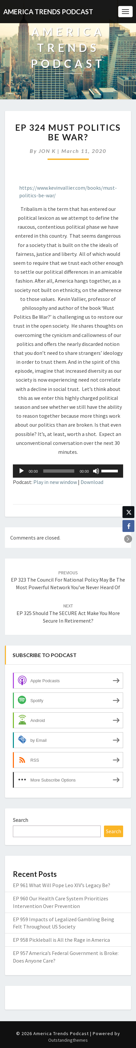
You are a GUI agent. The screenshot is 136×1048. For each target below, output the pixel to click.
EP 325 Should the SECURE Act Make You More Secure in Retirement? (68, 613)
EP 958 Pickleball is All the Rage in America (61, 939)
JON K (47, 151)
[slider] (59, 471)
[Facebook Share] (128, 526)
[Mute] (96, 471)
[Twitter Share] (128, 512)
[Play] (21, 471)
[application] (68, 471)
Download (92, 482)
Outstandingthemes (68, 1040)
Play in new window (55, 482)
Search (20, 820)
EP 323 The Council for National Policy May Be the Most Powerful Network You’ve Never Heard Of (68, 580)
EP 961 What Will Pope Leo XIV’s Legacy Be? (61, 885)
